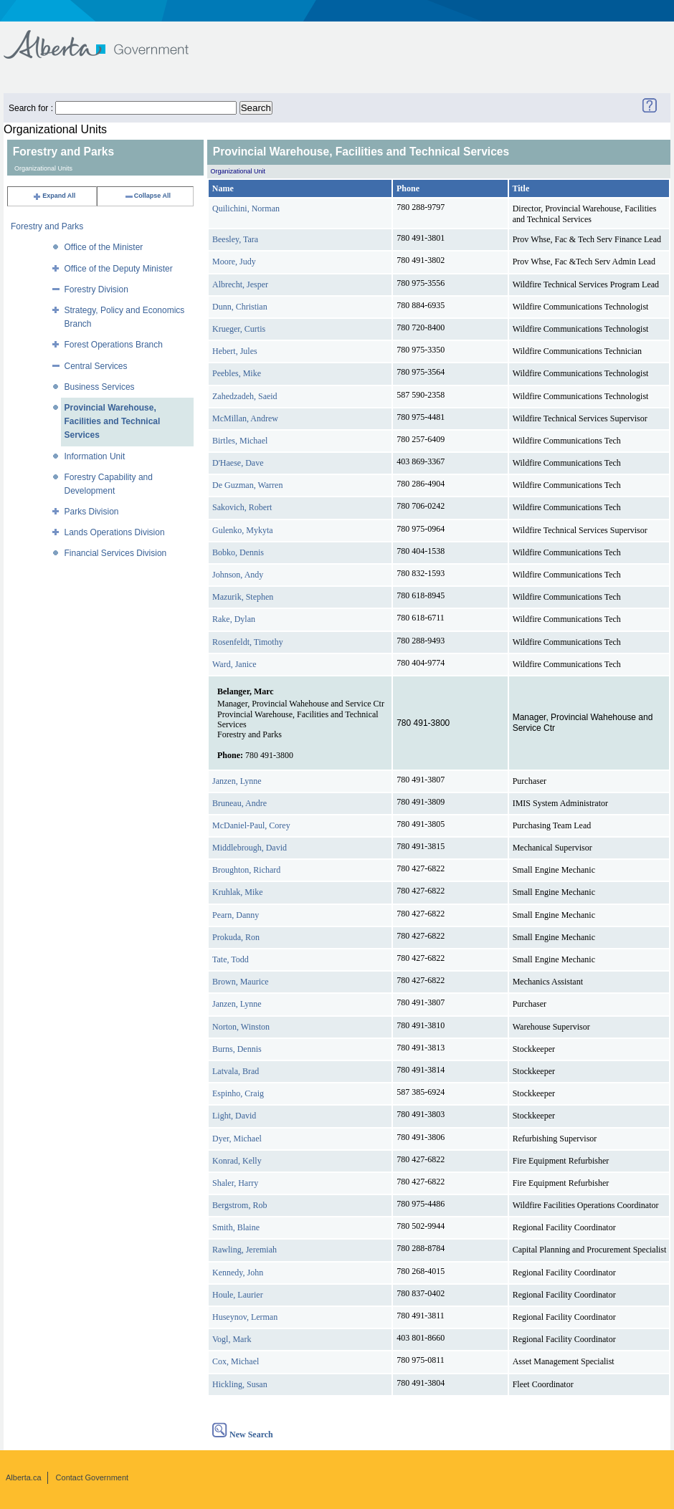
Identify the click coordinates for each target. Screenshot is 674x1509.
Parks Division (92, 512)
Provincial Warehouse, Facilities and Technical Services (113, 421)
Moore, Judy (234, 262)
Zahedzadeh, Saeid (244, 396)
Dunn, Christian (239, 307)
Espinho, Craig (238, 1093)
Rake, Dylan (233, 619)
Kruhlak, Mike (237, 892)
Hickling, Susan (239, 1384)
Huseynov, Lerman (244, 1317)
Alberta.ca (24, 1477)
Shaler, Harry (235, 1183)
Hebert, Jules (234, 351)
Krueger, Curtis (238, 329)
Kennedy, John (237, 1273)
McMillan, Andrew (245, 418)
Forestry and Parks (47, 226)
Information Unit (95, 456)
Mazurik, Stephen (242, 597)
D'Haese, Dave (237, 463)
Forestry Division (96, 289)
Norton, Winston (241, 1027)
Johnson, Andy (237, 575)
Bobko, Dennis (238, 552)
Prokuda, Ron (236, 937)
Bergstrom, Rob (239, 1205)
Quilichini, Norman (246, 208)
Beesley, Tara (235, 239)
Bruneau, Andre (239, 803)
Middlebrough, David (249, 848)
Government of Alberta (108, 37)
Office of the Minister (104, 247)
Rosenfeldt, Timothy (247, 642)
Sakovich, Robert (242, 507)
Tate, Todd (230, 959)
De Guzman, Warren (247, 485)
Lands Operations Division (115, 532)
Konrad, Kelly (237, 1161)
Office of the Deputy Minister (119, 269)
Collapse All (147, 195)
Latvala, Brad (235, 1071)
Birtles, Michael (239, 441)
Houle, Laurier (237, 1295)
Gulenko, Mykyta (242, 530)
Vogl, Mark (231, 1339)
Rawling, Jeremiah (244, 1250)
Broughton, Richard (246, 870)
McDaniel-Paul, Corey (251, 825)
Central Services (96, 366)
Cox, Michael (235, 1361)
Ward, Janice (234, 664)
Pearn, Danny (235, 915)
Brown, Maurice (240, 982)
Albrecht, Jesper (240, 284)
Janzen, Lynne (237, 781)
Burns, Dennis (237, 1049)
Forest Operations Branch (114, 345)
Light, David (234, 1116)
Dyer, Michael (237, 1139)
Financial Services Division (116, 553)
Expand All (53, 195)
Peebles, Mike (236, 373)
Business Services (100, 387)
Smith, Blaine (236, 1227)
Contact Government (92, 1477)
